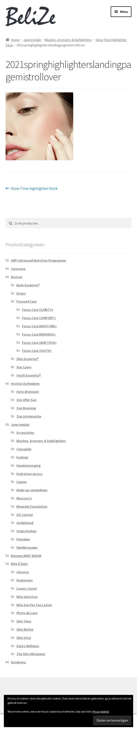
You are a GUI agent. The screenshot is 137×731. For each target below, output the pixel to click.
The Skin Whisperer (30, 654)
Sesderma (18, 662)
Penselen (23, 539)
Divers (21, 293)
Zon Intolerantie (28, 416)
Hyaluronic (24, 580)
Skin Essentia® (27, 359)
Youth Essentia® (28, 375)
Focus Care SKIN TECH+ (39, 342)
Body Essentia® (28, 285)
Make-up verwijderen (31, 490)
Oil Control (24, 515)
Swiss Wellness (27, 646)
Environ (16, 277)
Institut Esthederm (25, 383)
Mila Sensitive (26, 596)
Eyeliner (22, 457)
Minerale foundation (31, 506)
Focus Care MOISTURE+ (39, 326)
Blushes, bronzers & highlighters (68, 40)
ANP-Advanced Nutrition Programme (38, 260)
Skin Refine (24, 629)
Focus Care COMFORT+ (39, 318)
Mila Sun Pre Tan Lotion (34, 605)
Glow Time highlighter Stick (34, 188)
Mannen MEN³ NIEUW (26, 556)
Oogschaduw (26, 531)
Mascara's (24, 498)
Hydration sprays (29, 474)
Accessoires (25, 432)
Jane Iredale (32, 40)
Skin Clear (23, 621)
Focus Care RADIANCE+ (39, 334)
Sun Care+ (24, 367)
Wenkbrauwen (26, 547)
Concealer (23, 449)
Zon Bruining (26, 408)
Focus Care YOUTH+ (37, 350)
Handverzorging (28, 465)
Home (15, 40)
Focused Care (26, 301)
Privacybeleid (100, 711)
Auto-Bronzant (27, 391)
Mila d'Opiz (19, 564)
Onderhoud (24, 523)
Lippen (21, 482)
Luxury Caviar (26, 588)
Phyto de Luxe (26, 613)
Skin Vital (23, 637)
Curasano (18, 268)
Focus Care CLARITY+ (37, 309)
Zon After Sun (26, 400)
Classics (22, 572)
